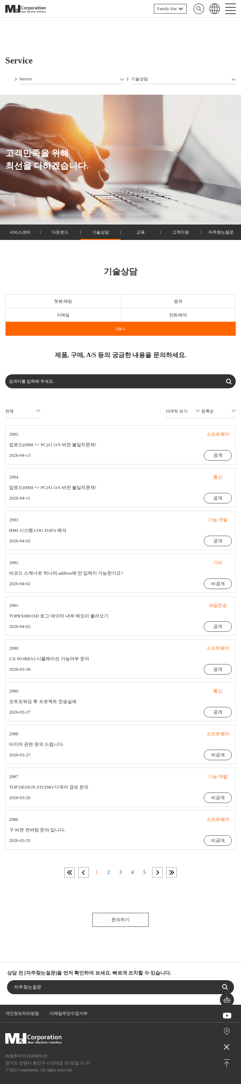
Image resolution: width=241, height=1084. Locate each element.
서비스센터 (20, 232)
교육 (140, 232)
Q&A (120, 328)
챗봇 (227, 1000)
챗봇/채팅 (63, 301)
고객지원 (180, 232)
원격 (178, 301)
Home (8, 79)
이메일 (63, 315)
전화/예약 (178, 315)
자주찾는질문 (221, 232)
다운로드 (60, 232)
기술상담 (100, 232)
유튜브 (227, 1015)
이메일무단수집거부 (68, 1013)
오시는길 (227, 1031)
